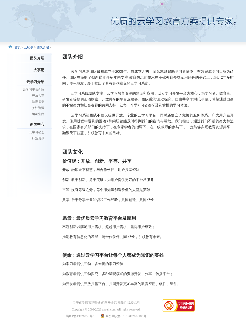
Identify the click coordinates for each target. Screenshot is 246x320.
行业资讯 (38, 138)
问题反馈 (107, 303)
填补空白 (38, 114)
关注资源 (38, 108)
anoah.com (108, 309)
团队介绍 (43, 47)
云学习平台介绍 (33, 89)
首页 (18, 47)
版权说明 (133, 303)
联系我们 (120, 303)
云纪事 (28, 47)
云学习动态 (36, 132)
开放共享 (38, 95)
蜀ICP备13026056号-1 (80, 316)
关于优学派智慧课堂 (86, 303)
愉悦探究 (38, 102)
